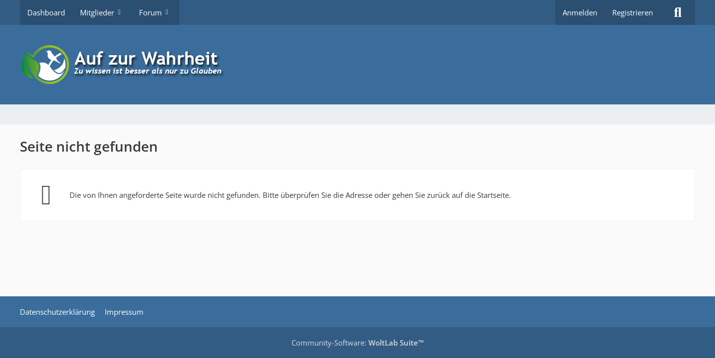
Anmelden (580, 12)
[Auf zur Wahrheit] (357, 65)
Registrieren (632, 12)
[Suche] (677, 12)
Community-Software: (357, 343)
